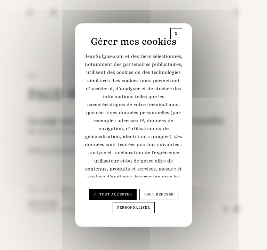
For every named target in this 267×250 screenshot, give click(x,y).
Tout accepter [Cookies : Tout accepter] (115, 194)
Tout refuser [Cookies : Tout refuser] (159, 194)
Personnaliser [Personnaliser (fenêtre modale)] (133, 207)
